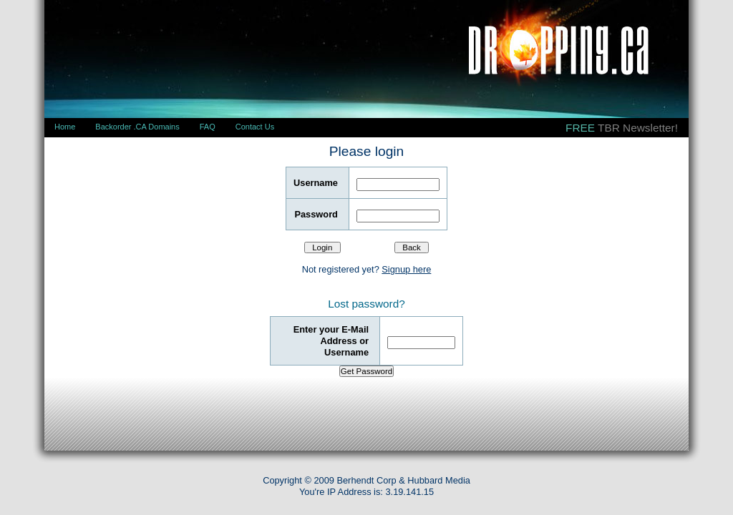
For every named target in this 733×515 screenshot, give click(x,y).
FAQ (207, 126)
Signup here (406, 269)
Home (64, 126)
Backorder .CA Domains (137, 126)
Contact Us (255, 126)
